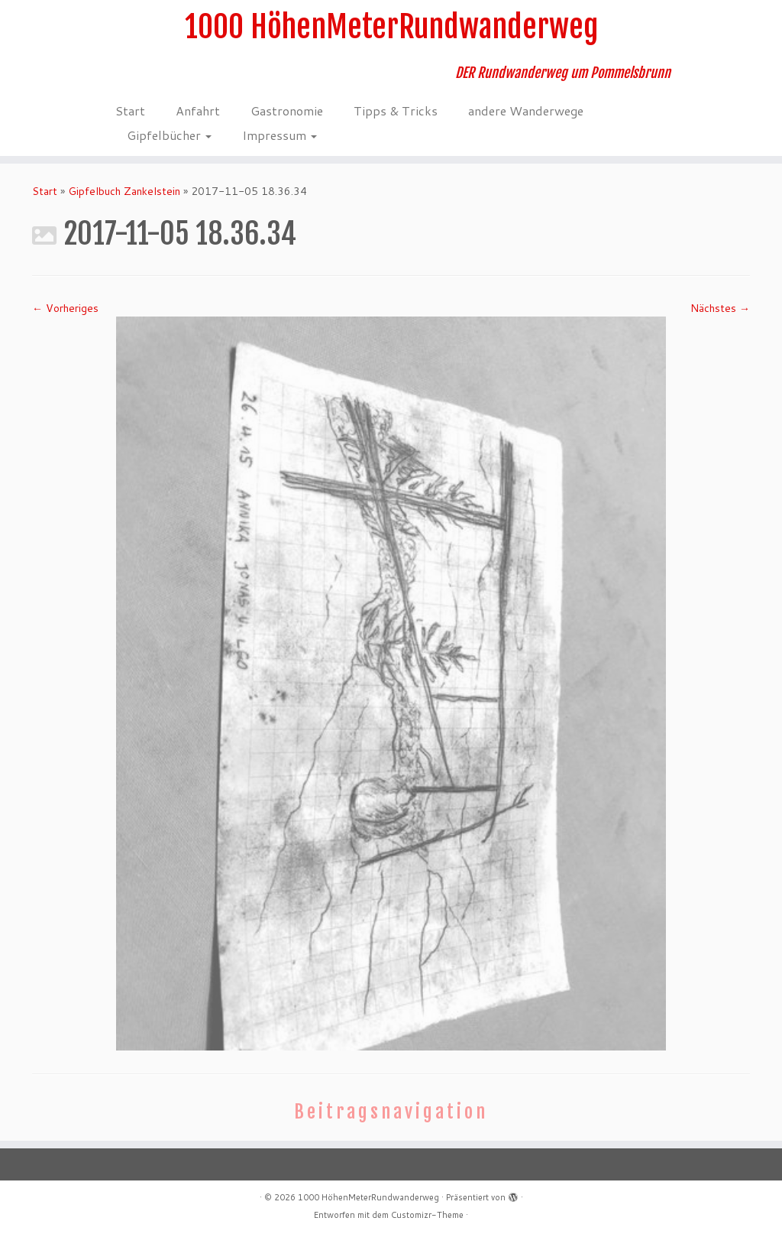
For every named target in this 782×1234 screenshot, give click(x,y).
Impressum (279, 135)
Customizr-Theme (427, 1215)
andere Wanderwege (525, 110)
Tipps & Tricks (396, 110)
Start (130, 110)
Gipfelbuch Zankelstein (124, 191)
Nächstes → (720, 308)
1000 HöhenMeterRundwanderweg (391, 26)
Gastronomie (286, 110)
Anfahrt (198, 110)
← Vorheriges (65, 308)
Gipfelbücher (169, 135)
